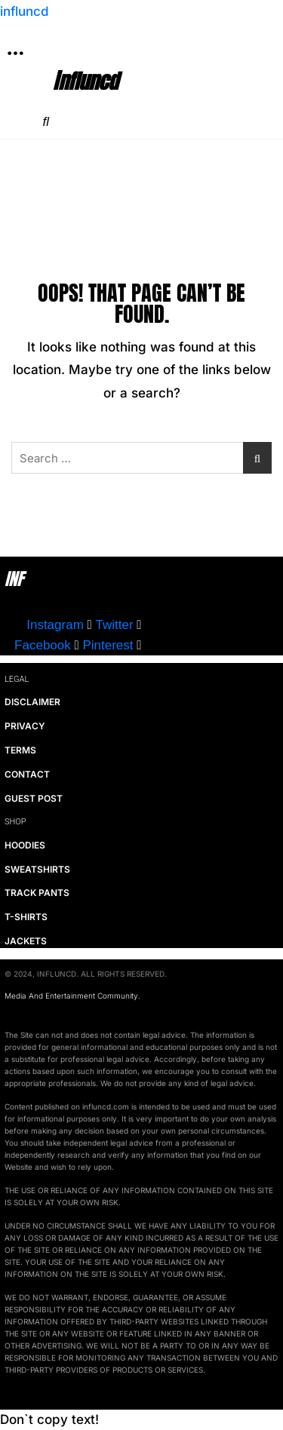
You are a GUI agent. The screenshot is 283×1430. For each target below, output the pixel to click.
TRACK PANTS (37, 892)
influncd (24, 11)
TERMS (20, 750)
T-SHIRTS (26, 916)
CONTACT (27, 774)
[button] (15, 53)
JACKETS (26, 941)
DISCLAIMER (32, 701)
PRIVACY (25, 726)
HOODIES (25, 845)
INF (14, 579)
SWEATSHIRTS (37, 869)
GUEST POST (34, 798)
